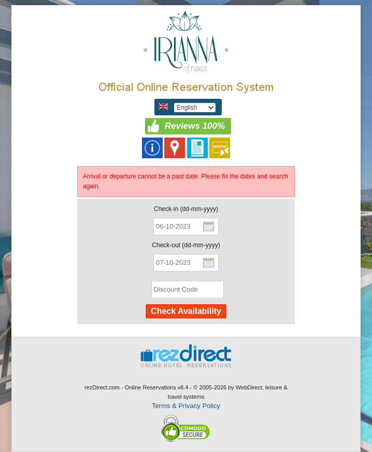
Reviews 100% (195, 126)
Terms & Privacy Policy (186, 406)
